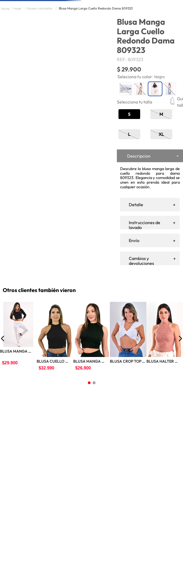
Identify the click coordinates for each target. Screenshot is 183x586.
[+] (150, 200)
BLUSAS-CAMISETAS (39, 56)
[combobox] (83, 23)
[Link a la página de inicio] (5, 56)
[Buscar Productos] (97, 24)
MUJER (18, 56)
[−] (138, 200)
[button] (141, 162)
